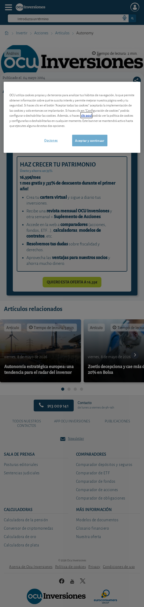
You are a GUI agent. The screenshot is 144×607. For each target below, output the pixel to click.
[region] (72, 117)
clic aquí (86, 115)
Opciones (51, 140)
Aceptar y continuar (89, 140)
